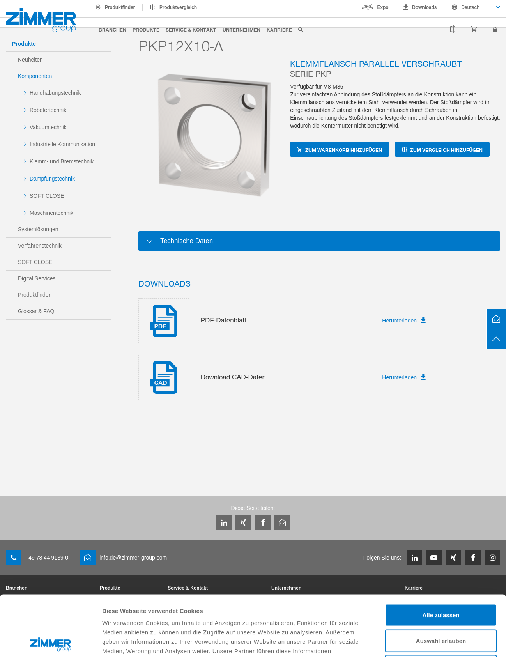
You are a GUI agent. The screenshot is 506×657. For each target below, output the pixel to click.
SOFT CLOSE (47, 196)
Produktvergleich (178, 7)
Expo (383, 7)
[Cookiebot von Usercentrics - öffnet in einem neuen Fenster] (50, 642)
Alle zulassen (440, 554)
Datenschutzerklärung (295, 609)
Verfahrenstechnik (40, 246)
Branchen (112, 29)
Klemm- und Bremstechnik (62, 161)
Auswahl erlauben (441, 580)
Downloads (424, 7)
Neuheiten (30, 60)
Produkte (146, 29)
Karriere (279, 29)
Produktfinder (120, 7)
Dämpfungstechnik (52, 178)
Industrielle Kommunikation (62, 144)
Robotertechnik (48, 110)
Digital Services (36, 278)
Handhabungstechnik (55, 93)
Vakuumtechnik (48, 127)
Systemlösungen (38, 229)
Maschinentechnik (51, 213)
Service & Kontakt (191, 29)
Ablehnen (441, 605)
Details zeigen (414, 641)
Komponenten (35, 76)
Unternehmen (241, 29)
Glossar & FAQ (36, 311)
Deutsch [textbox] (470, 7)
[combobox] (472, 7)
